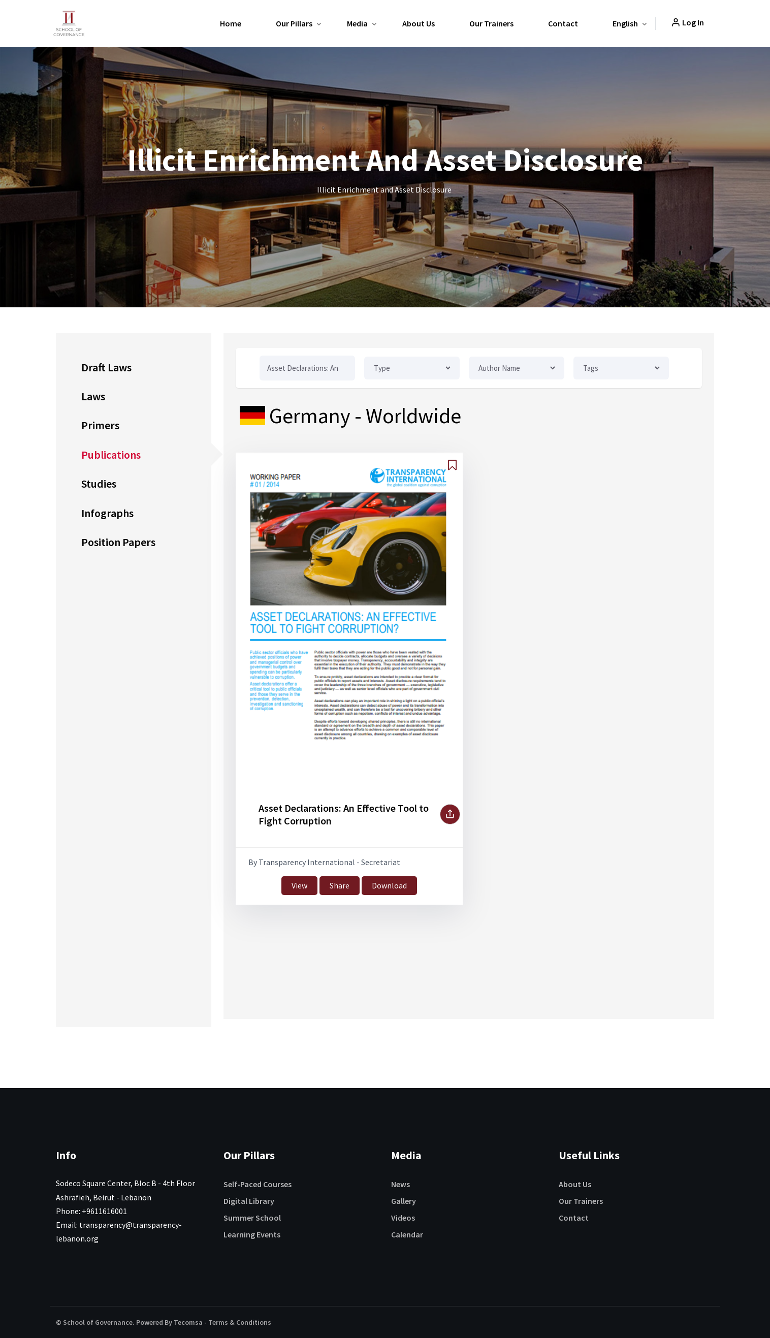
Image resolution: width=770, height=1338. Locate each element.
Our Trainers (491, 23)
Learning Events (251, 1234)
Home (230, 23)
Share (339, 885)
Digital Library (248, 1201)
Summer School (252, 1218)
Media (357, 23)
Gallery (403, 1201)
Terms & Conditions (239, 1322)
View (299, 885)
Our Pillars (294, 23)
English (625, 23)
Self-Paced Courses (257, 1184)
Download (389, 885)
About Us (418, 23)
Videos (403, 1218)
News (400, 1184)
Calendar (407, 1234)
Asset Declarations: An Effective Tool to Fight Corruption (344, 814)
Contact (563, 23)
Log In (687, 22)
